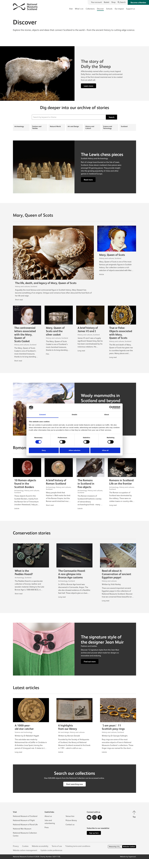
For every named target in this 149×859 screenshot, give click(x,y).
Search (111, 117)
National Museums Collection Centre (25, 834)
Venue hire (70, 816)
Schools (109, 9)
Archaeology (19, 126)
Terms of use (57, 846)
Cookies (25, 846)
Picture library (71, 820)
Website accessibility (40, 846)
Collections (90, 9)
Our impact (119, 9)
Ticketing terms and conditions (77, 846)
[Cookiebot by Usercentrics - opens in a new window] (111, 407)
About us (48, 816)
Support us (130, 9)
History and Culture (89, 127)
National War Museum (22, 829)
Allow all (105, 450)
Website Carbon (129, 846)
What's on (79, 9)
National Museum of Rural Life (25, 824)
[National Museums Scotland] (25, 6)
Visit (71, 9)
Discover (100, 9)
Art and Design (73, 126)
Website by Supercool (128, 857)
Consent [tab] (42, 414)
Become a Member (138, 2)
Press (47, 827)
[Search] (122, 2)
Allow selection (74, 450)
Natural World (55, 126)
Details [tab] (74, 414)
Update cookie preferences (51, 850)
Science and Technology (107, 127)
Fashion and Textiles (36, 127)
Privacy (16, 846)
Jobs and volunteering (50, 821)
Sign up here (94, 833)
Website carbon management (25, 850)
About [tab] (106, 414)
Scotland (124, 126)
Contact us (70, 824)
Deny (44, 450)
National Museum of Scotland (25, 816)
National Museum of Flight (24, 820)
